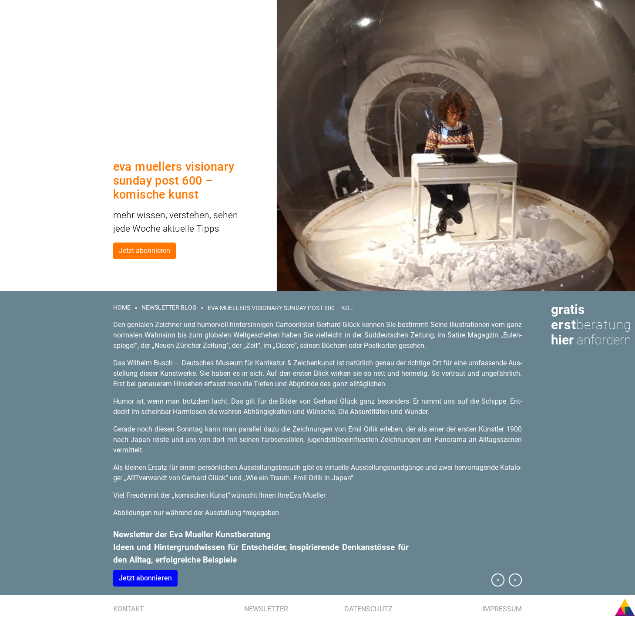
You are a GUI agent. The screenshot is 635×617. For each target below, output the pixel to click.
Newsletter (266, 609)
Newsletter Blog (169, 307)
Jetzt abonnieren (144, 250)
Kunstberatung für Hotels (48, 69)
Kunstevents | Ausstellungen (52, 79)
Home (122, 307)
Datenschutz (368, 609)
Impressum (502, 609)
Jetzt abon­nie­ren (145, 578)
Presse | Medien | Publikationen (53, 99)
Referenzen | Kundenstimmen (51, 89)
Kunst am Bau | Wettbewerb (48, 59)
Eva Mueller (27, 109)
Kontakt (128, 609)
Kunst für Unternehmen (45, 49)
